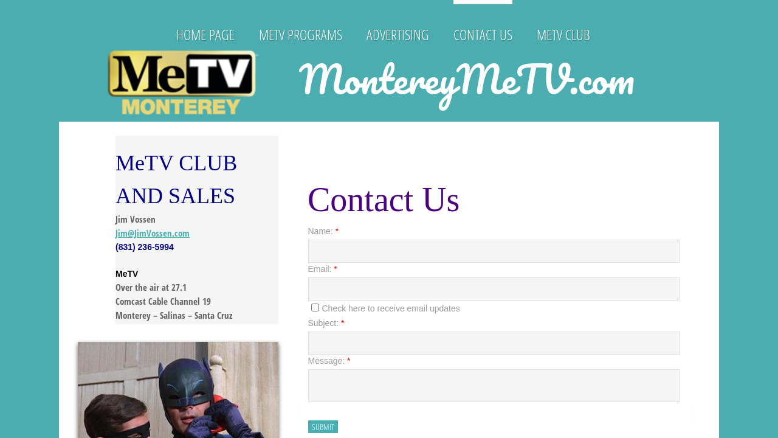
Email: (322, 269)
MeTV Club (563, 34)
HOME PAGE (205, 34)
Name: (323, 231)
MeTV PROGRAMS (300, 34)
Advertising (398, 34)
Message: (329, 361)
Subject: (326, 323)
